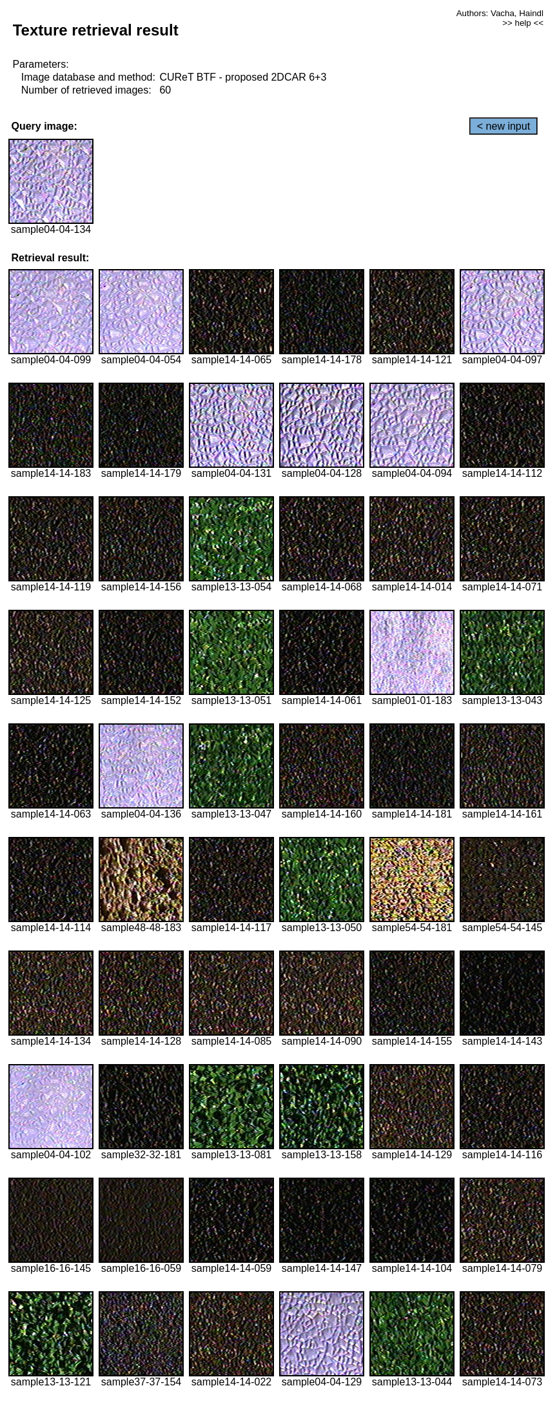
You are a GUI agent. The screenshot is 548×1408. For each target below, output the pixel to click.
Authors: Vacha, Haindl (499, 13)
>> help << (522, 23)
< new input (503, 126)
